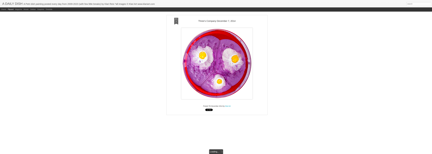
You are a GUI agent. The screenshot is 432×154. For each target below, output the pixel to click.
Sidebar (33, 9)
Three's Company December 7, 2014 (216, 12)
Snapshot (40, 9)
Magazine (18, 9)
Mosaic (26, 9)
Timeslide (49, 9)
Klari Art (228, 97)
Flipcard (11, 9)
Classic (3, 9)
